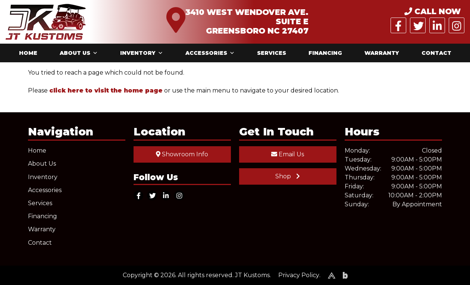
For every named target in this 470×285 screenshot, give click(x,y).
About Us (79, 53)
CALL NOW (432, 11)
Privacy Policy (298, 275)
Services (271, 53)
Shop (287, 176)
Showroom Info (182, 154)
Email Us (287, 154)
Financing (325, 53)
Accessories (210, 53)
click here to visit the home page (106, 90)
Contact (436, 53)
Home (28, 53)
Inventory (141, 53)
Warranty (381, 53)
